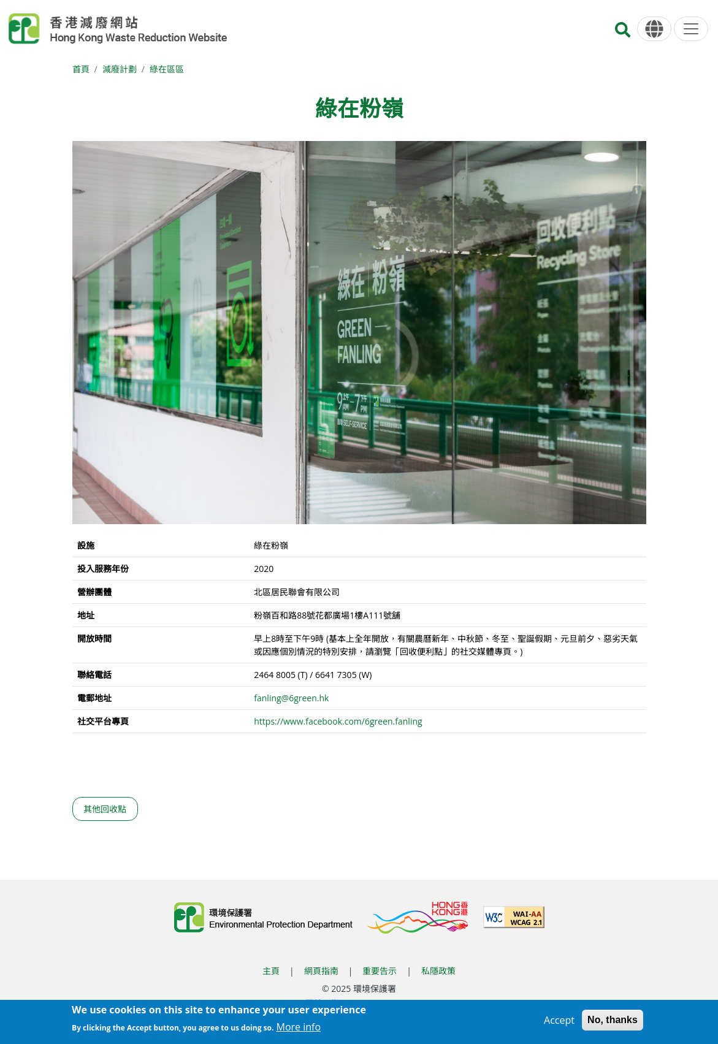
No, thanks (612, 1021)
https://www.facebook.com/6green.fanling (338, 721)
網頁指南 (321, 971)
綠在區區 (167, 69)
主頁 (271, 971)
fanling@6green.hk (291, 698)
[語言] (654, 29)
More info (299, 1028)
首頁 (81, 69)
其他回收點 (104, 809)
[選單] (691, 29)
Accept (559, 1022)
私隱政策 (438, 971)
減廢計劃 (119, 69)
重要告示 (379, 971)
